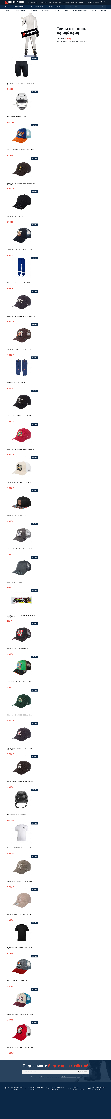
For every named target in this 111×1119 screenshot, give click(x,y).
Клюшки (7, 10)
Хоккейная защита (20, 7)
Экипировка (33, 10)
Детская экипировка (37, 7)
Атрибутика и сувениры (80, 10)
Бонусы (81, 2)
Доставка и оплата (33, 2)
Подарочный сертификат (70, 2)
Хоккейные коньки (19, 10)
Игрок (6, 7)
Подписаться (82, 1072)
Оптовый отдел (57, 2)
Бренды (94, 10)
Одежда (56, 10)
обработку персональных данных (70, 1077)
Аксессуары (45, 10)
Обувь (66, 10)
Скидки (103, 10)
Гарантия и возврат (45, 2)
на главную (68, 39)
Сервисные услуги (55, 7)
